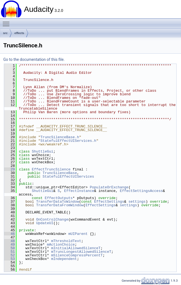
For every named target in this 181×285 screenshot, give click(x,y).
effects (19, 33)
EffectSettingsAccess (141, 190)
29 (9, 169)
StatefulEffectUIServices (68, 176)
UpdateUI (44, 223)
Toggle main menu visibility (7, 21)
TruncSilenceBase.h (59, 137)
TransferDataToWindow (57, 201)
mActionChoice (61, 244)
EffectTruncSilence (51, 169)
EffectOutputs (59, 198)
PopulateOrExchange (109, 187)
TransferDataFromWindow (59, 205)
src (5, 33)
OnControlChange (52, 219)
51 (9, 251)
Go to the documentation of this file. (34, 59)
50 (9, 248)
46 (9, 233)
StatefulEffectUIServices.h (68, 140)
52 (9, 255)
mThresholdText (66, 240)
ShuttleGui (42, 151)
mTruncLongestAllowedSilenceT (81, 251)
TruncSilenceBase (60, 172)
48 (9, 240)
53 (9, 258)
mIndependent (64, 258)
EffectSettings (109, 201)
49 (9, 244)
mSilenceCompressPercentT (77, 255)
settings (137, 201)
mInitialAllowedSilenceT (75, 248)
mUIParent (77, 233)
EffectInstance (79, 190)
